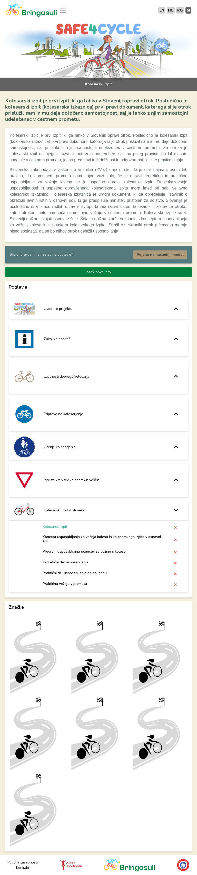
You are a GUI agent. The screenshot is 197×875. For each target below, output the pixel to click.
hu (170, 10)
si (188, 10)
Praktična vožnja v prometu (65, 583)
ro (180, 10)
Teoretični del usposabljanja (65, 562)
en (162, 10)
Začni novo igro (98, 272)
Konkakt (22, 867)
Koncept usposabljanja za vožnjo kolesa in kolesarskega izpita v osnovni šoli (102, 539)
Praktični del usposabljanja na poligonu (75, 573)
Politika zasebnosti (22, 862)
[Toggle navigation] (63, 10)
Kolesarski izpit (55, 527)
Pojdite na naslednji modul (160, 254)
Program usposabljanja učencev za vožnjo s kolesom (86, 551)
